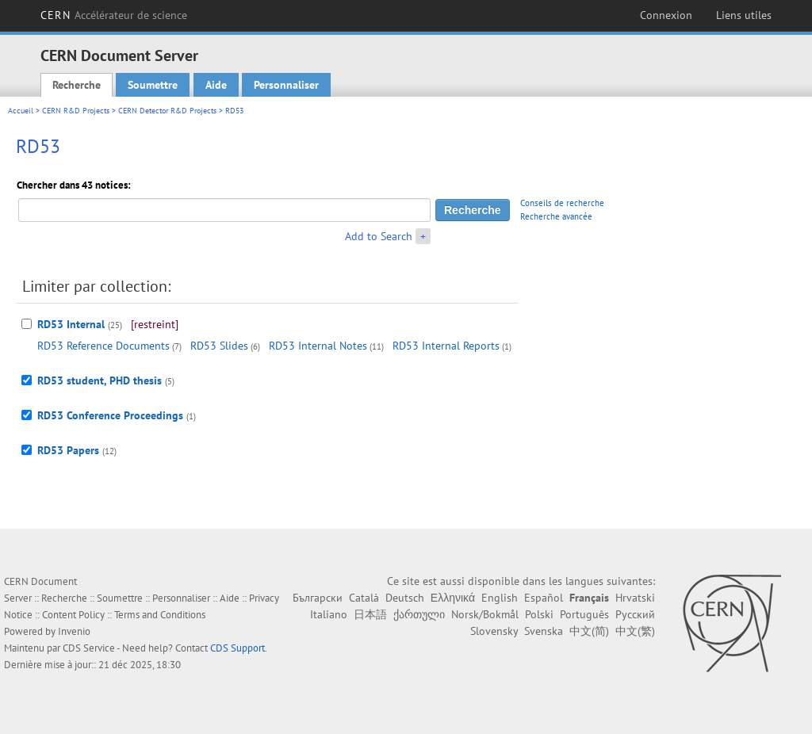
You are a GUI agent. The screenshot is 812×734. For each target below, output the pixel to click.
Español (543, 598)
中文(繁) (635, 631)
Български (318, 598)
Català (364, 598)
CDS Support (237, 648)
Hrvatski (635, 598)
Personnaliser (286, 85)
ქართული (419, 614)
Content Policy (73, 614)
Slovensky (494, 631)
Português (584, 614)
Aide (216, 85)
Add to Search (378, 236)
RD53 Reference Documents (103, 345)
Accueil (20, 110)
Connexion (666, 15)
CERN (113, 15)
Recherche (76, 85)
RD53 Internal (71, 324)
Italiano (328, 614)
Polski (539, 614)
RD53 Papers (68, 450)
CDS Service (89, 648)
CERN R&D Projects (75, 110)
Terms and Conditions (159, 614)
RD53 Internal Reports (446, 345)
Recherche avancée (556, 216)
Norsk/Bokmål (485, 614)
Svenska (543, 631)
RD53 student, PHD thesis (99, 380)
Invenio (74, 631)
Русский (635, 614)
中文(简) (589, 631)
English (499, 598)
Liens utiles (744, 15)
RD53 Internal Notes (318, 345)
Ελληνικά (453, 598)
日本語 (370, 614)
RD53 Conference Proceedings (110, 415)
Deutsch (404, 598)
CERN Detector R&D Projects (167, 110)
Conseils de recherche (562, 202)
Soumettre (153, 85)
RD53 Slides (219, 345)
